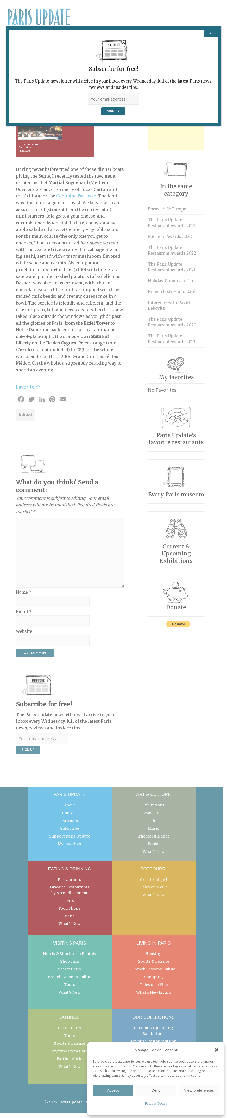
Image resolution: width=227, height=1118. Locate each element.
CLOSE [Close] (211, 33)
